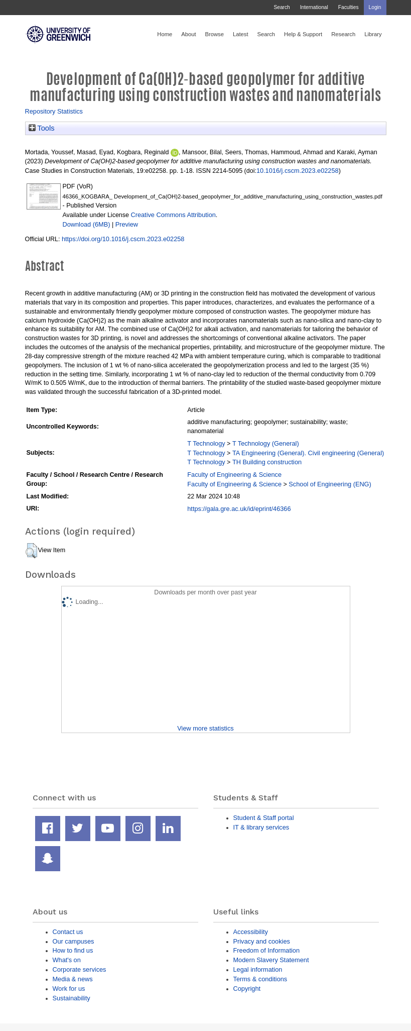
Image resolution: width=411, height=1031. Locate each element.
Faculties (348, 7)
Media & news (73, 979)
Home (164, 34)
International (314, 7)
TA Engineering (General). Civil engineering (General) (308, 453)
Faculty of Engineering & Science (234, 474)
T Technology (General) (265, 443)
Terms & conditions (260, 979)
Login (375, 7)
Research (343, 34)
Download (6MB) (86, 224)
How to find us (73, 950)
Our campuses (73, 941)
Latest (240, 34)
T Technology (206, 443)
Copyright (247, 988)
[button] (31, 550)
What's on (67, 960)
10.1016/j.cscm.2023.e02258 (297, 170)
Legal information (258, 969)
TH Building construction (267, 462)
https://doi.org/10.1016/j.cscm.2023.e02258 (123, 239)
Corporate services (79, 969)
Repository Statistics (54, 111)
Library (372, 34)
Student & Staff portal (263, 817)
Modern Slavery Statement (271, 960)
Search (281, 7)
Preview (126, 224)
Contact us (68, 932)
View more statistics (205, 728)
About (188, 34)
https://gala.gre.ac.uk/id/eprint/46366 (239, 508)
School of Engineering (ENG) (330, 484)
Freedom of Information (266, 950)
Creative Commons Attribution (172, 215)
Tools (42, 128)
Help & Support (303, 34)
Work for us (69, 988)
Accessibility (250, 932)
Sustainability (71, 998)
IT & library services (261, 827)
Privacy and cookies (261, 941)
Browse (214, 34)
